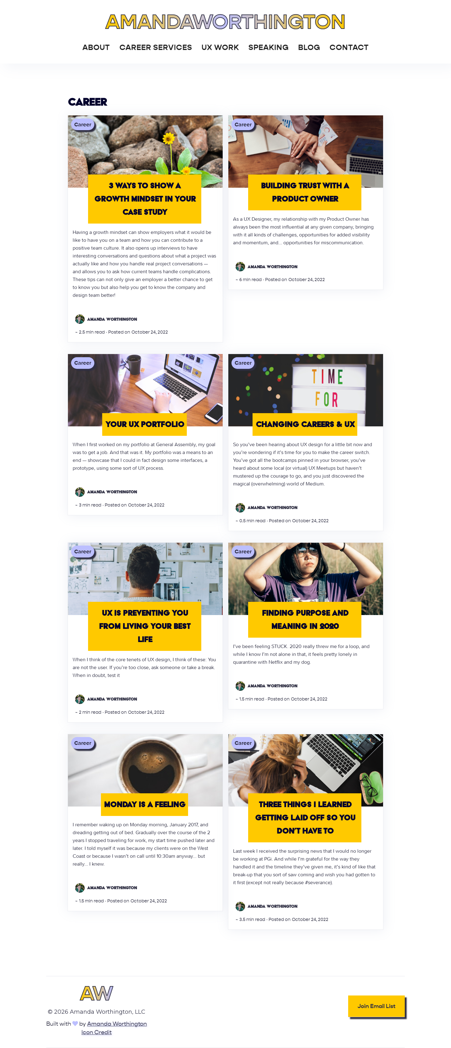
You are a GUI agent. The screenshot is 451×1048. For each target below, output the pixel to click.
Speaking (268, 47)
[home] (225, 20)
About (96, 47)
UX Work (220, 47)
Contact (349, 47)
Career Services (156, 47)
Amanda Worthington (117, 1024)
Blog (309, 47)
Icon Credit (96, 1032)
